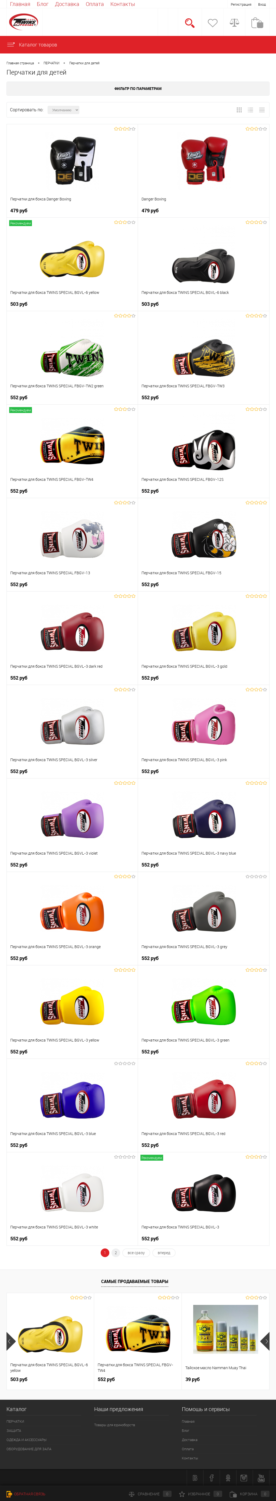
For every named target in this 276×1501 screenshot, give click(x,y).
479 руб (18, 210)
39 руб (192, 1379)
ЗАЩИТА (13, 1430)
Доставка (67, 4)
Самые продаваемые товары (134, 1281)
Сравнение (150, 1493)
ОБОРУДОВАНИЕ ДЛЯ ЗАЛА (28, 1448)
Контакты (122, 4)
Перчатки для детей (84, 63)
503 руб (18, 304)
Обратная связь (25, 1493)
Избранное (200, 1493)
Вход (262, 4)
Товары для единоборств (114, 1424)
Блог (42, 4)
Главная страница (20, 63)
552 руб (18, 397)
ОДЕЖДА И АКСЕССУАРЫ (26, 1439)
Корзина (250, 1493)
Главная (20, 4)
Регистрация (241, 4)
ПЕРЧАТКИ (51, 63)
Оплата (95, 4)
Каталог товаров (31, 44)
